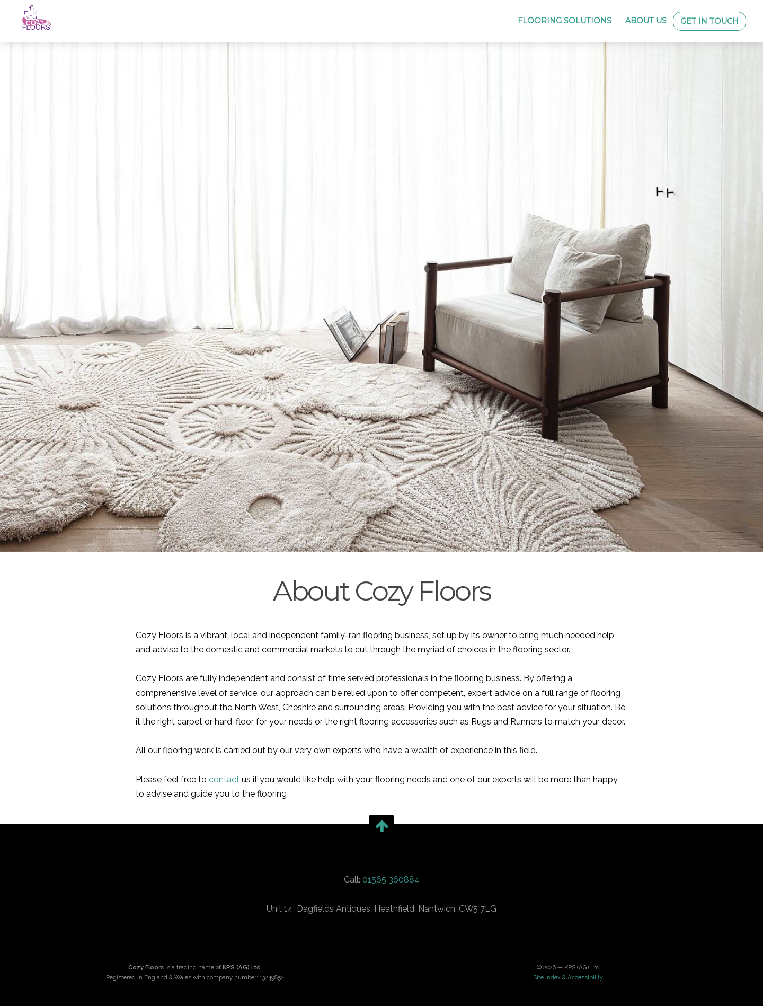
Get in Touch (709, 21)
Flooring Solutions (564, 20)
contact (224, 779)
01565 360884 (391, 880)
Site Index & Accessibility (568, 977)
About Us (646, 20)
